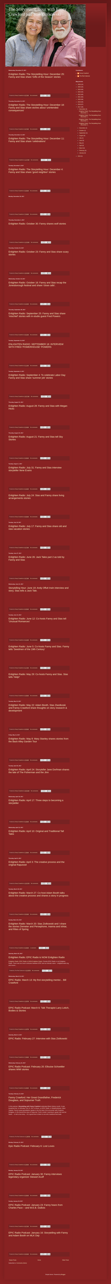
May (80, 143)
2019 (79, 102)
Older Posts (65, 1260)
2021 (79, 97)
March (81, 148)
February (82, 150)
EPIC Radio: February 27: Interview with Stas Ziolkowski (38, 1038)
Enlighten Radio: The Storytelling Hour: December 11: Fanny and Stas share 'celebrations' (36, 140)
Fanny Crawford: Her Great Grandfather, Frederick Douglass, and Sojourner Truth (35, 1099)
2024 (79, 89)
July (80, 138)
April (80, 145)
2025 (79, 87)
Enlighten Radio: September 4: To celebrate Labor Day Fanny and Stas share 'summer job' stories (37, 376)
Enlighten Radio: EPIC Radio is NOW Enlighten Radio (37, 957)
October (81, 130)
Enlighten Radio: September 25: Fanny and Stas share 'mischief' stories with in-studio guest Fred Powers (37, 315)
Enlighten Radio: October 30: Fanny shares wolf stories (37, 223)
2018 (79, 104)
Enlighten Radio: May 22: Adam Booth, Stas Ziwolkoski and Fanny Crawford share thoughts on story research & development (38, 708)
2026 (79, 84)
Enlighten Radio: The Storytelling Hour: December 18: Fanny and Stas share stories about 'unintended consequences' (36, 108)
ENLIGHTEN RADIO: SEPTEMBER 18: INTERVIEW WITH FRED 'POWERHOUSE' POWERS (36, 345)
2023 (79, 92)
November (82, 128)
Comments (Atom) (21, 1263)
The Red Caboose (85, 76)
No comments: (34, 95)
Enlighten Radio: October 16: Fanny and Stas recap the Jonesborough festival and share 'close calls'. (37, 284)
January (81, 153)
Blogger (63, 1274)
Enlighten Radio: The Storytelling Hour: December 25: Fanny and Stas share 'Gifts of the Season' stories (36, 75)
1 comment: (33, 948)
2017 (79, 107)
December (82, 109)
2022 (79, 94)
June (80, 140)
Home (39, 1260)
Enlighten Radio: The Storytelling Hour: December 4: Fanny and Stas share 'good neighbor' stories (36, 170)
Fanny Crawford (84, 73)
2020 (79, 99)
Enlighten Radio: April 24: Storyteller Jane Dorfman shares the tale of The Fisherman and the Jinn (39, 771)
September (82, 133)
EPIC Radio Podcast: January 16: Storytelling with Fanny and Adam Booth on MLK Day (38, 1234)
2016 (79, 156)
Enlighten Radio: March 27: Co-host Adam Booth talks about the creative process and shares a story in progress (38, 894)
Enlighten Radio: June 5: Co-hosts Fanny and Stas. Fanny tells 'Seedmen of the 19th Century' (39, 648)
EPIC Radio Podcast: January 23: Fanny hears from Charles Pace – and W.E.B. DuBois (36, 1206)
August (81, 135)
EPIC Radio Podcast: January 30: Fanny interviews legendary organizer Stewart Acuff (35, 1175)
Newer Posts (12, 1260)
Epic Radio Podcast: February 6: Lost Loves (31, 1146)
